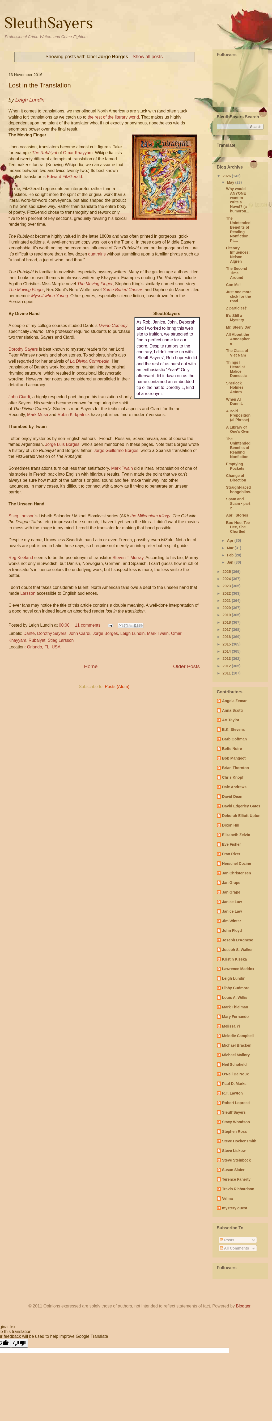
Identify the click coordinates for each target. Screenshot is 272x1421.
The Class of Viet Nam (237, 353)
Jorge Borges (105, 633)
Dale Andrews (234, 787)
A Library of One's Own (237, 429)
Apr (230, 540)
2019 (227, 615)
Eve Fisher (231, 844)
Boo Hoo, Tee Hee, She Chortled (238, 527)
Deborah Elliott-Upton (241, 816)
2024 (227, 579)
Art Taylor (230, 720)
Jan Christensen (236, 873)
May (231, 182)
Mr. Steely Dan (239, 327)
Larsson (27, 593)
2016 (227, 637)
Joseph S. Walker (237, 950)
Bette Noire (232, 749)
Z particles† (236, 308)
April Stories (237, 515)
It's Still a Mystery (235, 317)
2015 (227, 644)
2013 (227, 658)
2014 (227, 651)
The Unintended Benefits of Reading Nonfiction (238, 448)
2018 (227, 622)
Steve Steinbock (236, 1160)
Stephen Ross (234, 1131)
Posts (227, 1240)
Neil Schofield (234, 1064)
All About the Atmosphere (238, 339)
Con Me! (233, 285)
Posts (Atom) (117, 686)
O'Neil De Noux (235, 1074)
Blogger (243, 1306)
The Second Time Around (236, 273)
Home (90, 666)
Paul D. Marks (234, 1084)
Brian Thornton (235, 768)
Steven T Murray (127, 557)
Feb (231, 555)
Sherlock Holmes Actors (235, 387)
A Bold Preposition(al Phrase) (238, 415)
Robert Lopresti (236, 1103)
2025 (227, 571)
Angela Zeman (235, 701)
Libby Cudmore (235, 988)
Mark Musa (37, 414)
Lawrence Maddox (238, 969)
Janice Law (232, 902)
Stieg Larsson (21, 516)
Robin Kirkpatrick (74, 414)
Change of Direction (236, 477)
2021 (227, 600)
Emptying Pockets (235, 466)
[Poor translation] (19, 1343)
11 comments (87, 625)
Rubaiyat (37, 640)
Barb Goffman (234, 739)
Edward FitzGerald (64, 176)
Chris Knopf (232, 777)
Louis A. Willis (234, 997)
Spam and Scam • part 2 (238, 503)
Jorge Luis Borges (62, 444)
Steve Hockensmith (239, 1141)
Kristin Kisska (234, 959)
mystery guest (234, 1208)
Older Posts (186, 666)
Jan (230, 562)
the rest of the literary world (113, 117)
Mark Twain (122, 468)
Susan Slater (233, 1170)
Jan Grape (231, 883)
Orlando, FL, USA (43, 647)
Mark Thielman (235, 1007)
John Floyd (232, 930)
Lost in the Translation (39, 85)
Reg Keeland (20, 557)
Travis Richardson (238, 1189)
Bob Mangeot (234, 758)
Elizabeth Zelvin (236, 835)
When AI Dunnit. (234, 401)
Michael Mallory (236, 1055)
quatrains (97, 254)
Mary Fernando (235, 1017)
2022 (227, 593)
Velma (227, 1198)
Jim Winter (231, 921)
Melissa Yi (231, 1026)
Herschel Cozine (236, 863)
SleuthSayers (48, 23)
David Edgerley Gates (241, 806)
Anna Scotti (232, 710)
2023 (227, 586)
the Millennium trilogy (150, 516)
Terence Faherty (236, 1179)
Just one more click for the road (239, 296)
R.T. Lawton (232, 1093)
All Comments (234, 1248)
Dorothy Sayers (23, 349)
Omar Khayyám (77, 152)
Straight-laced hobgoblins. (238, 489)
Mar (231, 548)
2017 (227, 629)
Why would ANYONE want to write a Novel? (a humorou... (237, 200)
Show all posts (148, 56)
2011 (227, 673)
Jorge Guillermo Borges (116, 450)
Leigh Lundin (132, 633)
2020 (227, 608)
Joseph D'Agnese (237, 940)
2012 (227, 666)
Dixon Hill (230, 825)
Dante (29, 633)
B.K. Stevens (233, 729)
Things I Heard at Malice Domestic (236, 369)
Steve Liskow (234, 1150)
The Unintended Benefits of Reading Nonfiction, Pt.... (238, 229)
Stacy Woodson (236, 1122)
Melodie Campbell (238, 1036)
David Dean (232, 796)
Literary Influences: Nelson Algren (238, 254)
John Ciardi (19, 397)
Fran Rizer (231, 854)
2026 (227, 176)
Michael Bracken (237, 1045)
